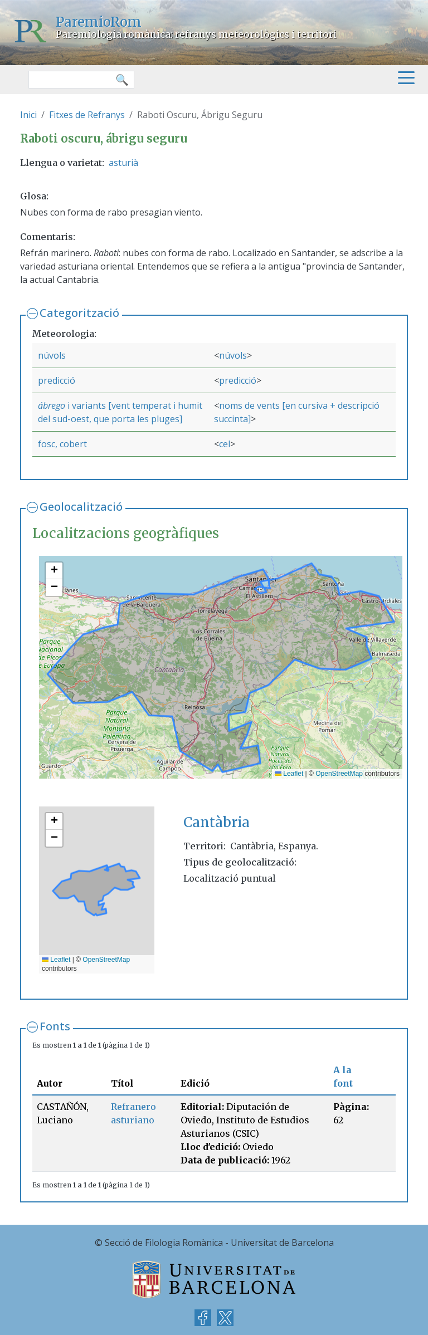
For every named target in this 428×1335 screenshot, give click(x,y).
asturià (123, 163)
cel (224, 444)
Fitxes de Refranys (87, 115)
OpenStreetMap (339, 773)
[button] (54, 571)
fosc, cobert (62, 444)
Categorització (79, 312)
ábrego (52, 405)
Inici (28, 115)
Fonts (55, 1026)
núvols (52, 355)
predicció (56, 380)
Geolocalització (81, 506)
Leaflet (289, 773)
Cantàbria (216, 822)
